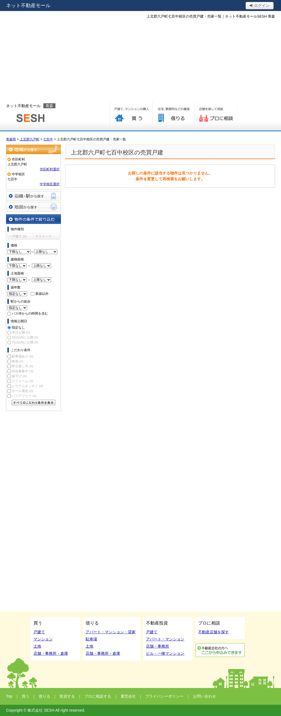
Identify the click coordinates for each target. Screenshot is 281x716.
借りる (173, 116)
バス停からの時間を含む (30, 313)
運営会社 (128, 696)
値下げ (19, 376)
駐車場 (91, 639)
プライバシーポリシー (164, 696)
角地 (17, 361)
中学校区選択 (50, 184)
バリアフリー (24, 396)
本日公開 (21, 332)
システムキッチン (27, 386)
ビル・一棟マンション (165, 653)
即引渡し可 (22, 366)
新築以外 (42, 294)
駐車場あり (22, 356)
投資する (67, 696)
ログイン (259, 5)
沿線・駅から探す (33, 196)
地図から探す (33, 207)
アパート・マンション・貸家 (111, 632)
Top (9, 696)
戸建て (39, 632)
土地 (37, 646)
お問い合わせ (204, 696)
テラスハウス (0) (43, 237)
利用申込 (220, 650)
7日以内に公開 (25, 342)
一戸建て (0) (18, 236)
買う (131, 116)
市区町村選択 (50, 169)
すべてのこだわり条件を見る (33, 402)
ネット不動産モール (28, 5)
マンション (43, 639)
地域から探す (33, 149)
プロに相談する (216, 116)
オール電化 (22, 391)
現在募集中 (22, 371)
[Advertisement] (140, 60)
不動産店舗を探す (213, 632)
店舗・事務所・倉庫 (50, 653)
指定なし (18, 327)
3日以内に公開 (25, 337)
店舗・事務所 (157, 646)
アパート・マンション (165, 639)
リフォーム (22, 381)
